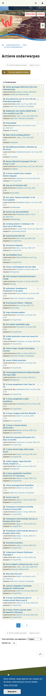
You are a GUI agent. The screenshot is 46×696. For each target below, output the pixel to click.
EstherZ (18, 488)
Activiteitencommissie (23, 152)
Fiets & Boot (15, 308)
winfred (18, 478)
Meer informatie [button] (11, 685)
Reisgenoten (15, 272)
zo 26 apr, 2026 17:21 (27, 305)
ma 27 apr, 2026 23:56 (29, 104)
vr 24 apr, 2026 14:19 (29, 512)
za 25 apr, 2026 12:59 (29, 454)
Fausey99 (19, 269)
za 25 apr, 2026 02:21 (29, 466)
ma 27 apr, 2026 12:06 (28, 238)
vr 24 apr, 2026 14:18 (29, 524)
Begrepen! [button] (12, 692)
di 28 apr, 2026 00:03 (29, 92)
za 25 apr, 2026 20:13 (28, 377)
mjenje (18, 500)
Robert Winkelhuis (22, 257)
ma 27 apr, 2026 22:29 (35, 166)
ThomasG (19, 281)
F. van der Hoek (21, 229)
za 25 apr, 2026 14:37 (33, 442)
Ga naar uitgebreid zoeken (15, 72)
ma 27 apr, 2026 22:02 (32, 178)
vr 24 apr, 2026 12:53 (29, 557)
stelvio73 (19, 416)
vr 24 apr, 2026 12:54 (29, 545)
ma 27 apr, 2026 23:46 (30, 116)
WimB (18, 353)
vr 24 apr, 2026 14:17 (29, 536)
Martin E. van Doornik (23, 125)
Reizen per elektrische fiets (20, 94)
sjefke (18, 104)
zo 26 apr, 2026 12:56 (33, 341)
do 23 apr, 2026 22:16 (30, 567)
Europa (13, 284)
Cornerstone (20, 315)
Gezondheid (15, 193)
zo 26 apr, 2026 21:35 (31, 269)
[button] (27, 625)
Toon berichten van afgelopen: (22, 639)
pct (17, 305)
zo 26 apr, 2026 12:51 (29, 353)
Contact (40, 14)
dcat (17, 238)
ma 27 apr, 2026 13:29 (35, 229)
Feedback (14, 157)
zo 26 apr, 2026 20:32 (31, 281)
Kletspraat (14, 130)
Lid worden (30, 14)
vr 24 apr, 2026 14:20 (29, 500)
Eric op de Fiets (21, 166)
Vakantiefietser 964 (22, 389)
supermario (19, 178)
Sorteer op (6, 643)
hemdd (18, 430)
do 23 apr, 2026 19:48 (31, 615)
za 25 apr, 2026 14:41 (29, 430)
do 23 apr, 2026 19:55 (31, 603)
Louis (18, 377)
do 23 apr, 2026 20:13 (31, 591)
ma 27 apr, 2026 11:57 (28, 248)
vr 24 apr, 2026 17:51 (29, 478)
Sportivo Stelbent (21, 293)
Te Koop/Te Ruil (16, 181)
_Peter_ (18, 116)
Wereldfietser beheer (23, 202)
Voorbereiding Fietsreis (18, 231)
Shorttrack (19, 188)
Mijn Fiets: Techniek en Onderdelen (22, 106)
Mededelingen (15, 207)
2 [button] (22, 625)
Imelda (18, 92)
